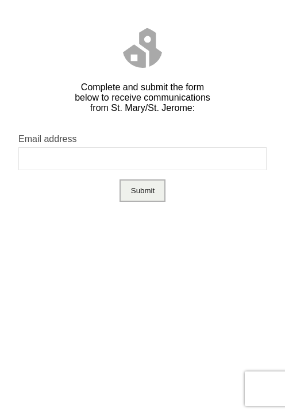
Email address (47, 139)
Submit (143, 190)
